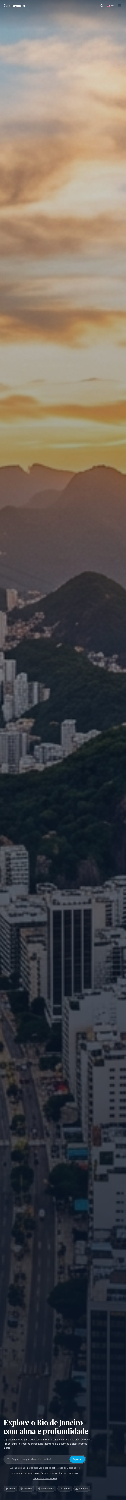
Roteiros (26, 1489)
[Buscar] (101, 6)
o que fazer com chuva (45, 1473)
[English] (110, 5)
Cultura (64, 1489)
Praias (10, 1489)
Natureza (81, 1489)
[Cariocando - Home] (15, 5)
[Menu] (119, 6)
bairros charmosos (68, 1473)
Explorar (77, 1459)
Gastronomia (46, 1489)
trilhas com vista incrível (45, 1479)
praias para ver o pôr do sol (41, 1468)
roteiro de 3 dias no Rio (68, 1468)
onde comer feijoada (22, 1473)
